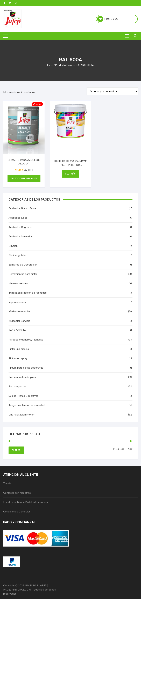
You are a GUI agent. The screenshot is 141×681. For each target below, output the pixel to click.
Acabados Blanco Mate (22, 208)
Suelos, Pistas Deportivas (23, 395)
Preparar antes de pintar (23, 377)
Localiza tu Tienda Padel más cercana (25, 502)
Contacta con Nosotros (17, 492)
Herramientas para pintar (23, 274)
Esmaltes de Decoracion (23, 264)
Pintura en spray (18, 358)
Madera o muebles (20, 311)
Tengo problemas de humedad (27, 405)
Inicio (50, 65)
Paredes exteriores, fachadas (26, 339)
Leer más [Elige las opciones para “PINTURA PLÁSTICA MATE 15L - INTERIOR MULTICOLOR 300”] (70, 173)
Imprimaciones (17, 302)
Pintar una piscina (19, 349)
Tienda (7, 483)
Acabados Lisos (18, 217)
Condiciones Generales (17, 511)
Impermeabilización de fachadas (28, 292)
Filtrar (16, 450)
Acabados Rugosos (20, 227)
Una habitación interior (21, 414)
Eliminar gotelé (17, 255)
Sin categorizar (17, 386)
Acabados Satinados (21, 236)
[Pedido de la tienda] (112, 91)
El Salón (13, 245)
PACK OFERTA (17, 330)
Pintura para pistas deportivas (26, 367)
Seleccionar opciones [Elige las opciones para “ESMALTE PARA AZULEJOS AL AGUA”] (24, 178)
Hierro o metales (18, 283)
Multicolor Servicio (19, 320)
